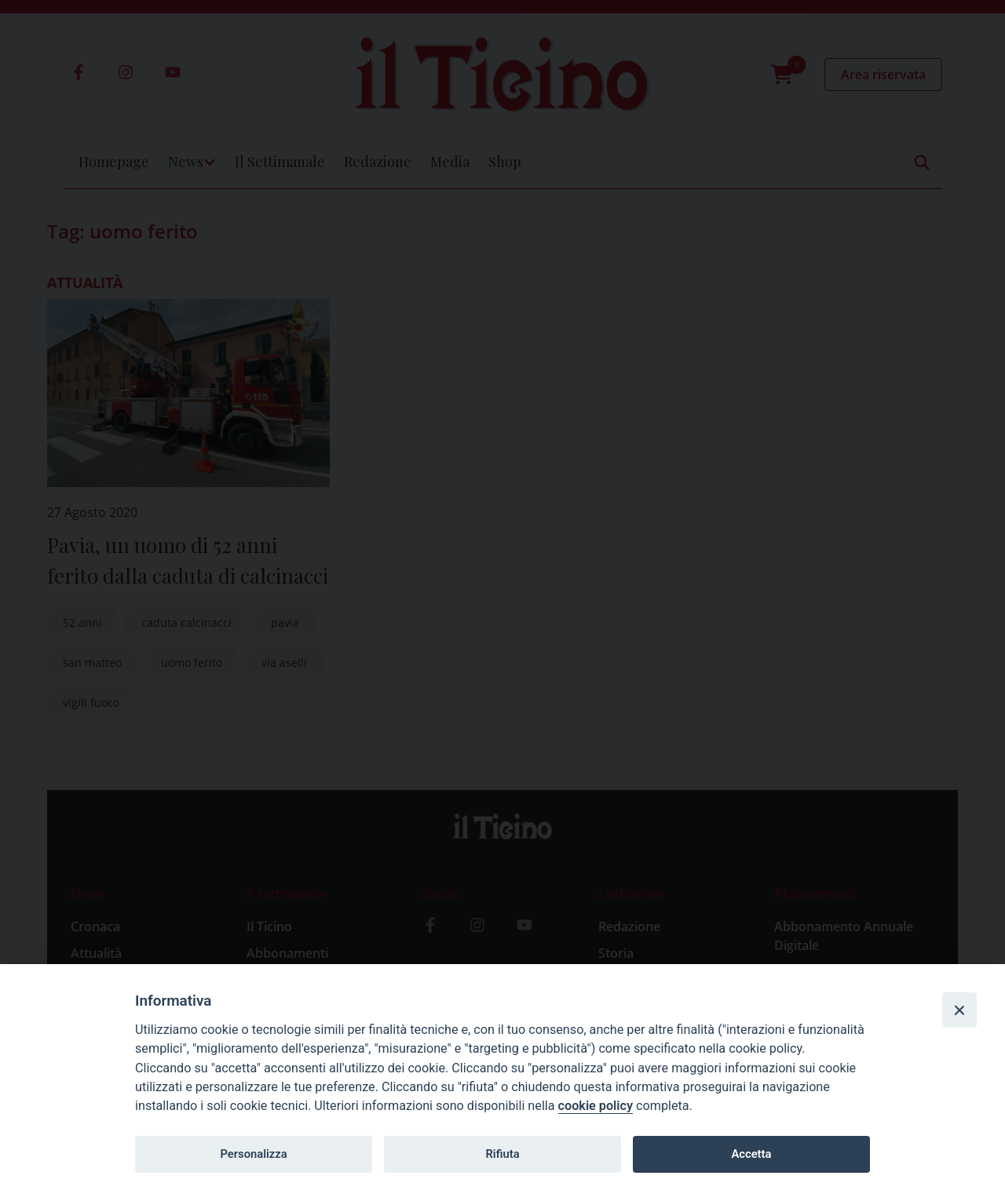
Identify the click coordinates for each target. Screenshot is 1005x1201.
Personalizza (253, 1154)
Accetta (751, 1154)
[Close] (959, 1009)
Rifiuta (502, 1154)
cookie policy (595, 1105)
